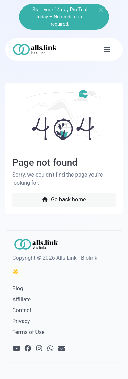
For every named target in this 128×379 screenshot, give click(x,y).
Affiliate (21, 299)
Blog (17, 288)
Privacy (21, 321)
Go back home (64, 199)
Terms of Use (28, 332)
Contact (21, 310)
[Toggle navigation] (107, 49)
